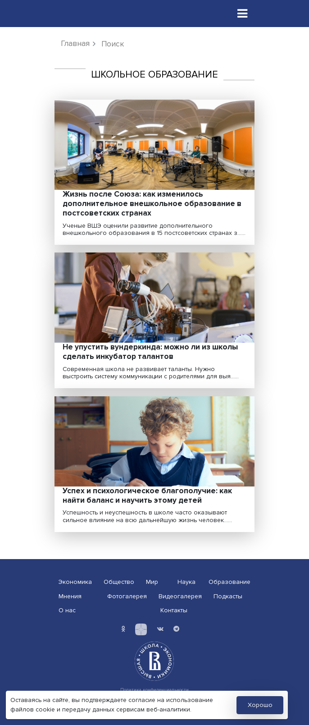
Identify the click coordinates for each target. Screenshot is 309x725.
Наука (186, 582)
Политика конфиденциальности (154, 690)
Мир (152, 582)
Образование (229, 582)
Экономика (75, 582)
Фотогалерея (127, 596)
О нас (67, 610)
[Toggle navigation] (242, 14)
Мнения (70, 596)
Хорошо (260, 705)
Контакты (173, 610)
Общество (119, 582)
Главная (75, 43)
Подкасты (228, 596)
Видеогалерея (180, 596)
